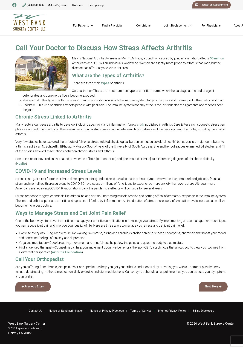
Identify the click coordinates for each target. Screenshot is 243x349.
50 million (217, 58)
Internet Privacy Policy (172, 310)
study (140, 124)
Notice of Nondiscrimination (66, 310)
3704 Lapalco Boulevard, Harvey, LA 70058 (26, 328)
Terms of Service (141, 310)
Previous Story (34, 286)
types (105, 83)
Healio (21, 163)
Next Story (211, 286)
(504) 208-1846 (33, 5)
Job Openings (96, 5)
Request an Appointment (211, 5)
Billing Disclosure (203, 310)
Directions (77, 5)
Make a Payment (57, 5)
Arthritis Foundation (67, 252)
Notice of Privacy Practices (107, 310)
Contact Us (35, 310)
